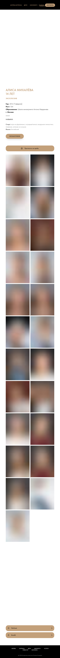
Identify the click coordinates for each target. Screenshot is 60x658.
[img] (8, 5)
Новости (25, 650)
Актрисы (21, 648)
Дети (29, 648)
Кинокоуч (37, 648)
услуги (41, 5)
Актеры (14, 648)
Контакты (34, 650)
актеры (12, 5)
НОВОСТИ (43, 6)
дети (25, 5)
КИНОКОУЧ (33, 5)
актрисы (18, 5)
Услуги (46, 648)
